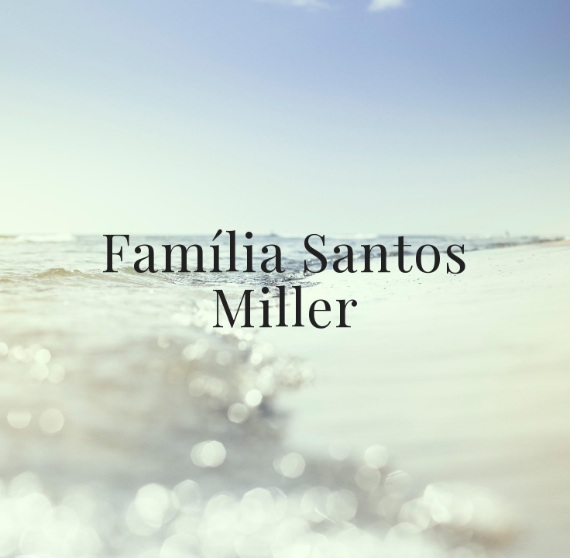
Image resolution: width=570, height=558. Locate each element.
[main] (284, 278)
